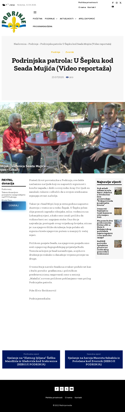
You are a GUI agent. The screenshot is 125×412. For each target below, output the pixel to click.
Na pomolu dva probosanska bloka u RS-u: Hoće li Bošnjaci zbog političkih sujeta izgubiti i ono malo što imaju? (105, 229)
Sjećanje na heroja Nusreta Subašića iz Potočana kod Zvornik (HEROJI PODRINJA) (94, 361)
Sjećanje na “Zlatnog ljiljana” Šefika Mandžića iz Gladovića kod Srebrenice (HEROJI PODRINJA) (31, 361)
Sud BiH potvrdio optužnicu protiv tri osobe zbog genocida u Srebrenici (103, 247)
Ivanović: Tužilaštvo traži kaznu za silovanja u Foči (104, 212)
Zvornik (69, 52)
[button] (34, 32)
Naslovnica (20, 43)
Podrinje (33, 43)
